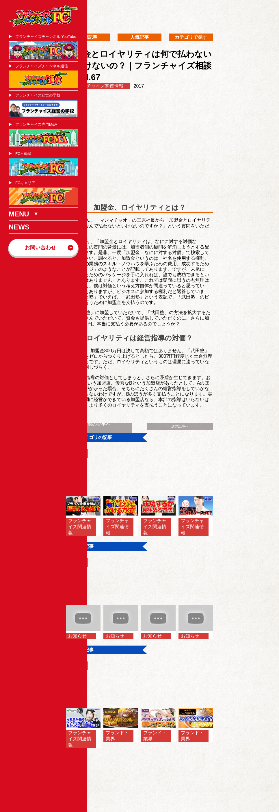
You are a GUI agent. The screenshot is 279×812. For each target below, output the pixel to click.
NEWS (19, 227)
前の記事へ (99, 424)
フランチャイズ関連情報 (97, 86)
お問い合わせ (40, 248)
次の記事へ (180, 426)
